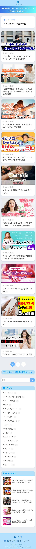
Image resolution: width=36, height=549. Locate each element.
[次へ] (23, 364)
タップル (7, 433)
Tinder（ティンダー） (11, 413)
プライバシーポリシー (18, 544)
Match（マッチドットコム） (14, 397)
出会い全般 (8, 461)
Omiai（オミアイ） (11, 401)
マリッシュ (8, 449)
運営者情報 (7, 541)
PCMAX (7, 405)
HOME (18, 537)
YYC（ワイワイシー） (11, 421)
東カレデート (9, 465)
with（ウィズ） (9, 417)
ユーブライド (9, 453)
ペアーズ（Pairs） (10, 441)
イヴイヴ (7, 425)
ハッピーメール (9, 437)
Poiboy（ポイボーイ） (12, 409)
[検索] (32, 380)
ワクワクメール (9, 457)
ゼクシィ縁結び (9, 429)
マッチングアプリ (10, 445)
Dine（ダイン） (9, 393)
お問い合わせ (16, 541)
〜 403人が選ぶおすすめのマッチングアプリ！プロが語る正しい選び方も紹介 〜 (17, 10)
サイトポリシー (27, 541)
